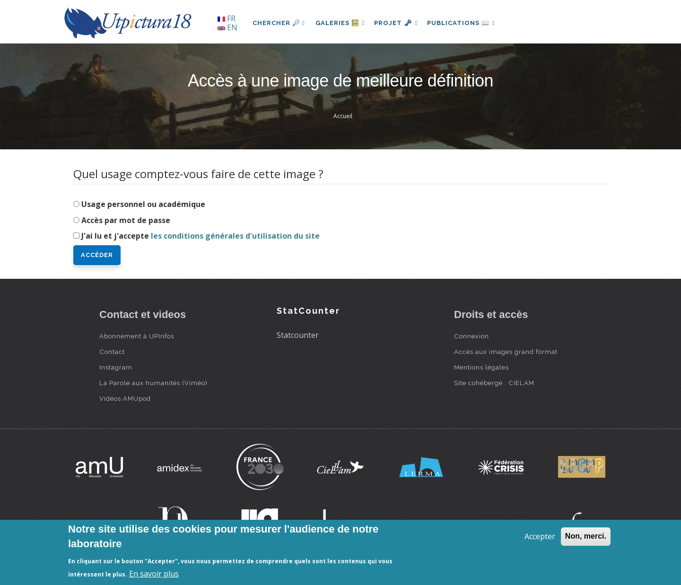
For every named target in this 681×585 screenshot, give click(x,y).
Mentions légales (481, 367)
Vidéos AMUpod (125, 398)
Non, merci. (585, 536)
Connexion (471, 336)
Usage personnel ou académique (143, 204)
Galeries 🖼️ (341, 22)
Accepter (539, 536)
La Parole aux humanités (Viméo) (153, 383)
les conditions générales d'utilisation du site (235, 236)
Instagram (115, 367)
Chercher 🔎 (279, 22)
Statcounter (298, 335)
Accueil (342, 116)
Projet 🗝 (399, 22)
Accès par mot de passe (125, 220)
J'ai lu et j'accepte (200, 236)
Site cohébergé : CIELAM (494, 383)
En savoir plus (154, 573)
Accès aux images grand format (506, 351)
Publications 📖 (466, 22)
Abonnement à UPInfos (136, 336)
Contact (112, 351)
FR (227, 18)
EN (227, 27)
